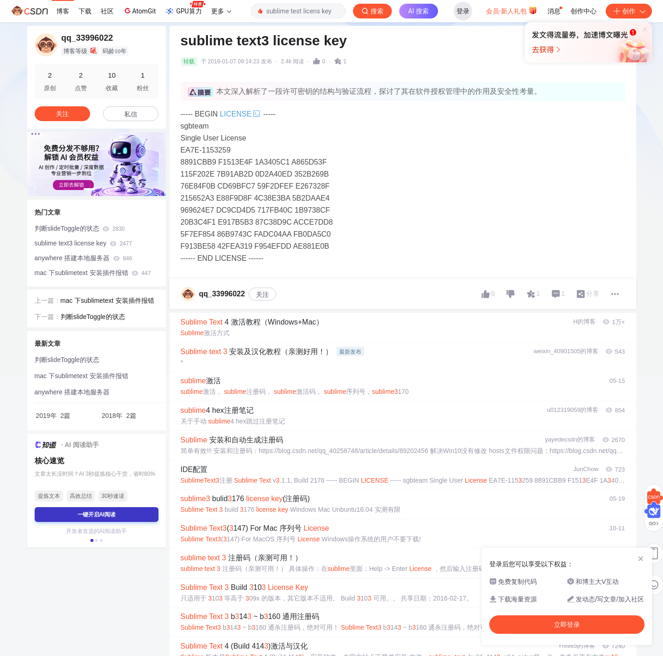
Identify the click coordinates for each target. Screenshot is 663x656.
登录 (462, 11)
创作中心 (583, 11)
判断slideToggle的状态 (80, 228)
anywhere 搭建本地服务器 (83, 258)
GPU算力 (185, 8)
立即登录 (567, 624)
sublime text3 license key (83, 243)
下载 (85, 11)
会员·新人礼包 (511, 10)
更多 (221, 11)
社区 (107, 11)
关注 (262, 294)
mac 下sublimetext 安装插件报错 (93, 272)
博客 (62, 11)
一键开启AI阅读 (97, 514)
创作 (628, 11)
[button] (89, 189)
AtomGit (139, 10)
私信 (130, 114)
